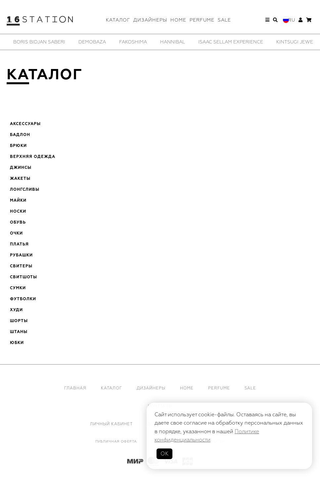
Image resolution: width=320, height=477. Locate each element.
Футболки (23, 299)
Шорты (19, 321)
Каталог (118, 20)
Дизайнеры (150, 20)
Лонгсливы (24, 190)
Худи (16, 310)
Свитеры (21, 266)
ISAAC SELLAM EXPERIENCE (230, 42)
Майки (18, 201)
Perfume (202, 20)
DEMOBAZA (92, 42)
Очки (16, 234)
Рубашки (21, 255)
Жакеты (20, 179)
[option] (39, 42)
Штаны (18, 332)
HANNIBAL (172, 42)
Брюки (18, 146)
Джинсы (20, 168)
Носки (18, 212)
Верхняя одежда (32, 157)
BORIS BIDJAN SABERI (39, 42)
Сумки (18, 288)
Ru (291, 20)
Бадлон (20, 135)
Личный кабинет (111, 424)
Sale (224, 20)
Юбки (17, 343)
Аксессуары (25, 124)
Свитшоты (23, 277)
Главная (75, 388)
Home (178, 20)
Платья (19, 244)
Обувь (18, 223)
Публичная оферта (116, 441)
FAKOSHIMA (133, 42)
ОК (164, 453)
